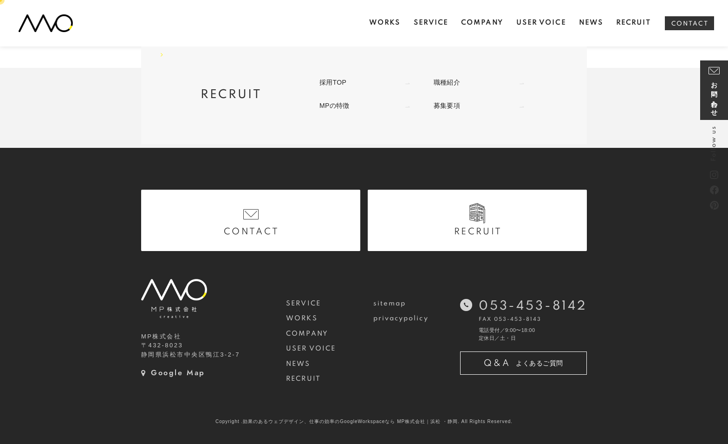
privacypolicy (401, 318)
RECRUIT (303, 379)
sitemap (389, 303)
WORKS (301, 318)
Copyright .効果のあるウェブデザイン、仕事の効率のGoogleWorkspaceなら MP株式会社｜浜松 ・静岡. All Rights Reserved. (364, 421)
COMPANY (307, 334)
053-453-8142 (533, 306)
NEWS (298, 364)
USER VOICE (311, 348)
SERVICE (303, 303)
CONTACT (689, 24)
